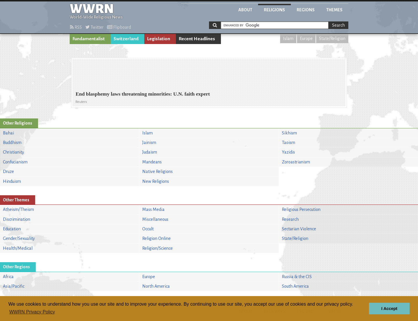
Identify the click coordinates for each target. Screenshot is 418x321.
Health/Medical (18, 248)
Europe (306, 38)
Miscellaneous (155, 219)
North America (156, 286)
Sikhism (289, 133)
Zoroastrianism (296, 162)
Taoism (288, 142)
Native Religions (157, 171)
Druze (8, 171)
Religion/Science (157, 248)
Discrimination (16, 219)
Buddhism (12, 142)
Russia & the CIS (297, 276)
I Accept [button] (389, 308)
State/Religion (332, 38)
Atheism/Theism (18, 209)
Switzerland (125, 38)
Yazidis (288, 152)
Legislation (158, 38)
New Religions (155, 181)
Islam (288, 38)
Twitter (94, 27)
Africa (8, 276)
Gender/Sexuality (19, 238)
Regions (306, 10)
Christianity (13, 152)
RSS (76, 27)
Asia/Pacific (13, 286)
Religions (274, 10)
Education (12, 229)
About (245, 10)
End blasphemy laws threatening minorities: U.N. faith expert (142, 94)
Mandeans (152, 162)
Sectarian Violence (299, 229)
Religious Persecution (301, 209)
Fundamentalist (89, 38)
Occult (148, 229)
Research (290, 219)
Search (338, 25)
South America (295, 286)
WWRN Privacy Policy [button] (32, 311)
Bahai (8, 133)
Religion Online (156, 238)
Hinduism (12, 181)
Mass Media (153, 209)
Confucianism (15, 162)
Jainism (149, 142)
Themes (334, 10)
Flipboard (119, 27)
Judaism (149, 152)
